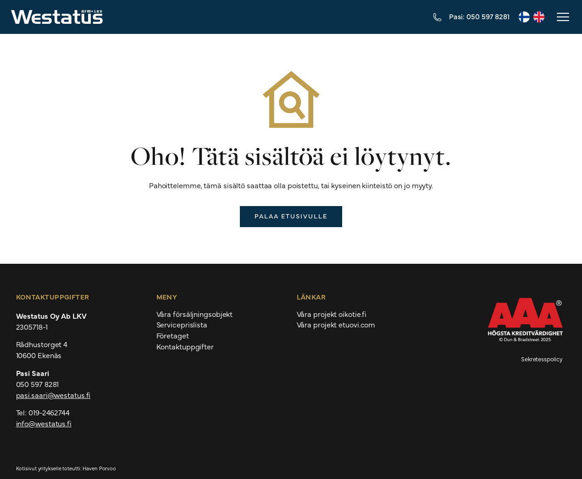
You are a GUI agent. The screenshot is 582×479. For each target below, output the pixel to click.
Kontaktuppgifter (185, 347)
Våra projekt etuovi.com (336, 325)
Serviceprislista (181, 325)
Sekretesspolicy (542, 359)
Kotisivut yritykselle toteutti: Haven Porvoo (66, 468)
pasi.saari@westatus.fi (53, 395)
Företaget (172, 336)
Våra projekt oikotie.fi (332, 314)
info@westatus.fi (44, 423)
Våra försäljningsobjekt (194, 314)
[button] (562, 16)
